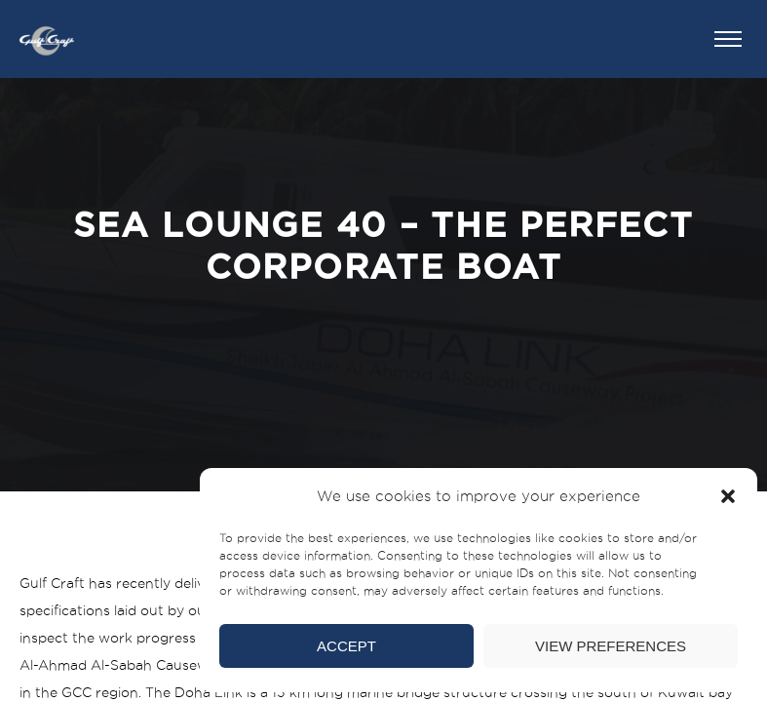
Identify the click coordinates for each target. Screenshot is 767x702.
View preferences (610, 646)
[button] (728, 496)
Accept (346, 646)
